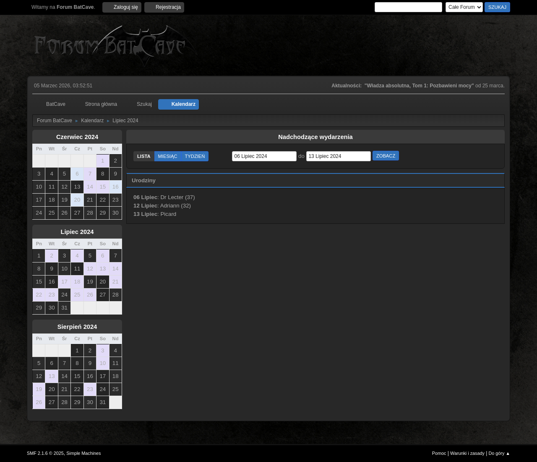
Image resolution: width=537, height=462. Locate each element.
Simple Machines (83, 453)
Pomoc (439, 453)
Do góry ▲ (499, 453)
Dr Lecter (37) (177, 197)
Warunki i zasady (467, 453)
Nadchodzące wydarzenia (315, 137)
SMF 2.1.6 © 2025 (45, 453)
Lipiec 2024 (77, 231)
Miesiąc (167, 156)
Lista (144, 156)
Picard (168, 214)
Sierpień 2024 (77, 326)
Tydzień (195, 156)
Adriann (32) (175, 205)
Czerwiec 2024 (77, 137)
